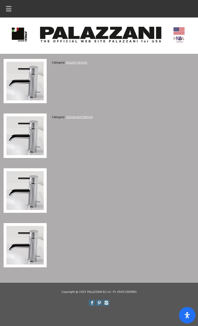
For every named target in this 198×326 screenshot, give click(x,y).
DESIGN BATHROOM (79, 117)
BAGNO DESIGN (76, 62)
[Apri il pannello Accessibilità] (187, 315)
